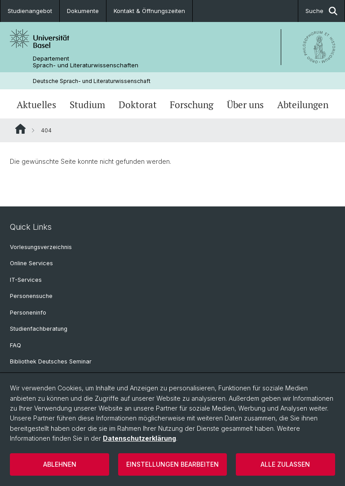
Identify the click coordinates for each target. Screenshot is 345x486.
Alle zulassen (285, 464)
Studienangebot (30, 10)
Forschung (191, 105)
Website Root (20, 129)
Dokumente (83, 10)
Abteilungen (302, 105)
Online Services (31, 263)
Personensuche (31, 296)
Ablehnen (59, 464)
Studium (87, 105)
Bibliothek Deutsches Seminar (51, 361)
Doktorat (138, 105)
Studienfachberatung (38, 328)
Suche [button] (321, 11)
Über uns (245, 105)
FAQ (15, 345)
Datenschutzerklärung (139, 438)
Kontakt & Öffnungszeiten (149, 10)
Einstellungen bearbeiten (172, 464)
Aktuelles (36, 105)
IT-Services (26, 279)
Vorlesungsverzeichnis (41, 247)
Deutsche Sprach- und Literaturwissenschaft (91, 81)
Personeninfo (28, 312)
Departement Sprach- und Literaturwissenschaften (85, 62)
